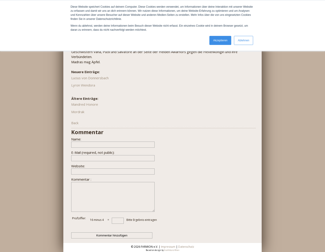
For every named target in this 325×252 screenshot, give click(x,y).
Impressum (168, 247)
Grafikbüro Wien (171, 250)
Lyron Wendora (83, 85)
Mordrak (77, 112)
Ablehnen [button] (243, 40)
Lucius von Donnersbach (90, 78)
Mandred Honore (84, 104)
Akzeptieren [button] (220, 40)
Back (74, 123)
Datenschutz (186, 247)
